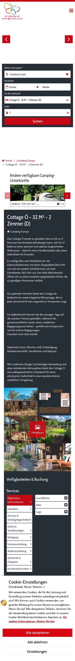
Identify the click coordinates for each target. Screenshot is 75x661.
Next (69, 39)
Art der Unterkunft (12, 93)
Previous (6, 39)
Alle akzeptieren (37, 632)
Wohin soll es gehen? (13, 67)
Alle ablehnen (38, 642)
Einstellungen (37, 651)
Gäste (6, 106)
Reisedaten (9, 80)
